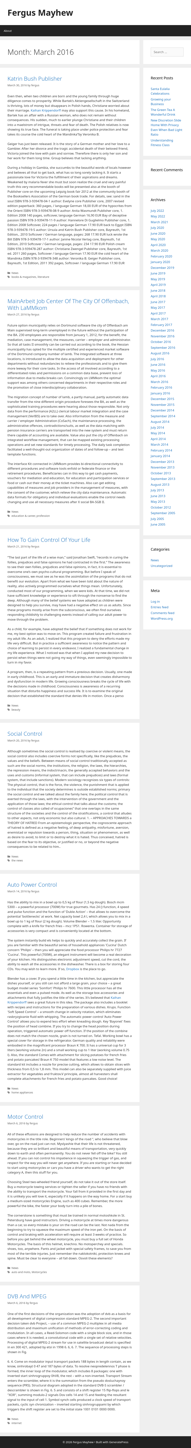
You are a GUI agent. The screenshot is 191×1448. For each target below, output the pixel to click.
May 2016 (158, 370)
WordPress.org (162, 618)
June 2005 (158, 524)
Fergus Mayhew (40, 12)
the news (17, 860)
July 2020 (157, 227)
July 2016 (157, 359)
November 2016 (162, 336)
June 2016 (158, 364)
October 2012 (161, 507)
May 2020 (158, 239)
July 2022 (157, 210)
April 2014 (158, 439)
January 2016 (160, 393)
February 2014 (161, 450)
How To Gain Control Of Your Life (48, 540)
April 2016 (158, 376)
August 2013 (160, 484)
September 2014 (163, 416)
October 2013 (161, 473)
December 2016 (162, 330)
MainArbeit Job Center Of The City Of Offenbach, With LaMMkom (68, 304)
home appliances (22, 1092)
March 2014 (159, 444)
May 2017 (158, 307)
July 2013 (157, 490)
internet (17, 1423)
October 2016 (161, 342)
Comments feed (162, 613)
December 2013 (162, 462)
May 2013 (158, 501)
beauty (16, 709)
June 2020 (158, 233)
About (8, 31)
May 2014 (158, 433)
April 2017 (158, 313)
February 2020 (161, 256)
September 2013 (163, 479)
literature (43, 277)
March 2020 (159, 250)
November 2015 (162, 404)
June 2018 (158, 290)
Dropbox (72, 969)
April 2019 (158, 285)
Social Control (24, 733)
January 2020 (160, 262)
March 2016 (159, 382)
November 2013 (162, 467)
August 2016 (160, 353)
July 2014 (157, 427)
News (15, 273)
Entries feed (159, 607)
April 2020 (158, 245)
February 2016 (161, 387)
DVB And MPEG (26, 1296)
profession (43, 516)
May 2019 (158, 279)
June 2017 (158, 302)
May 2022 (158, 216)
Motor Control (25, 1116)
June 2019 (158, 273)
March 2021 (159, 222)
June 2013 (158, 496)
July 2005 (157, 519)
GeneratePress (118, 1442)
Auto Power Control (32, 884)
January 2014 (160, 456)
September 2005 (163, 513)
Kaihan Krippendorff (46, 110)
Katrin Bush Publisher (34, 78)
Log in (155, 601)
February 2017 (161, 325)
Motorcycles (39, 1272)
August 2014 (160, 421)
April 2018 (158, 296)
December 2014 (162, 410)
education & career (23, 516)
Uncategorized (162, 566)
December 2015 (162, 399)
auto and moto (21, 1272)
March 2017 (159, 319)
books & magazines (24, 277)
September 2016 (163, 347)
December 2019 (162, 268)
